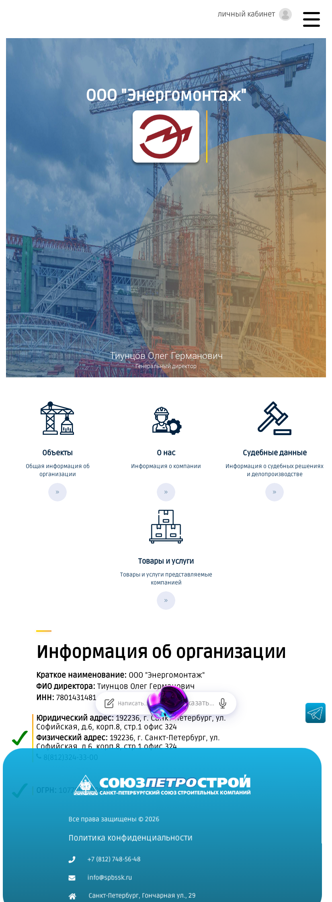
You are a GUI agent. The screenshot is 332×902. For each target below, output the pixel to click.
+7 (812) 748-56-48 (108, 840)
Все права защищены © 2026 (117, 800)
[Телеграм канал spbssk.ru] (315, 717)
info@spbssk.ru (104, 859)
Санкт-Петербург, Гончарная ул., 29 (135, 877)
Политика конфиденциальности (134, 819)
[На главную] (166, 764)
